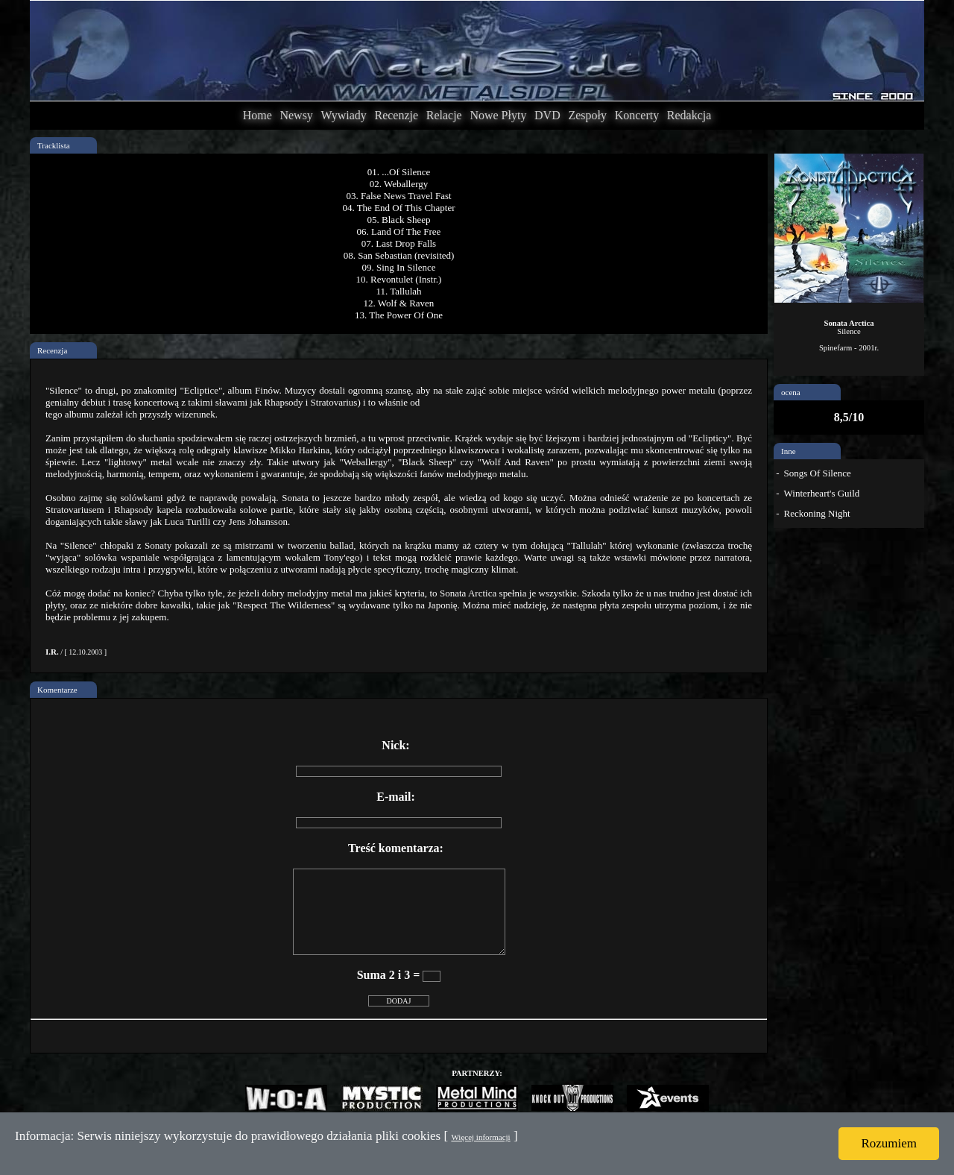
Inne (788, 451)
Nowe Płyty (498, 115)
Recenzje (396, 115)
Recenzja (52, 350)
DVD (547, 115)
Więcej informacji (480, 1137)
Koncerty (637, 115)
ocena (790, 392)
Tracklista (53, 145)
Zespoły (587, 115)
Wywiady (344, 115)
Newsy (295, 115)
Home (257, 115)
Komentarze (57, 689)
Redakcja (689, 115)
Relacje (444, 115)
